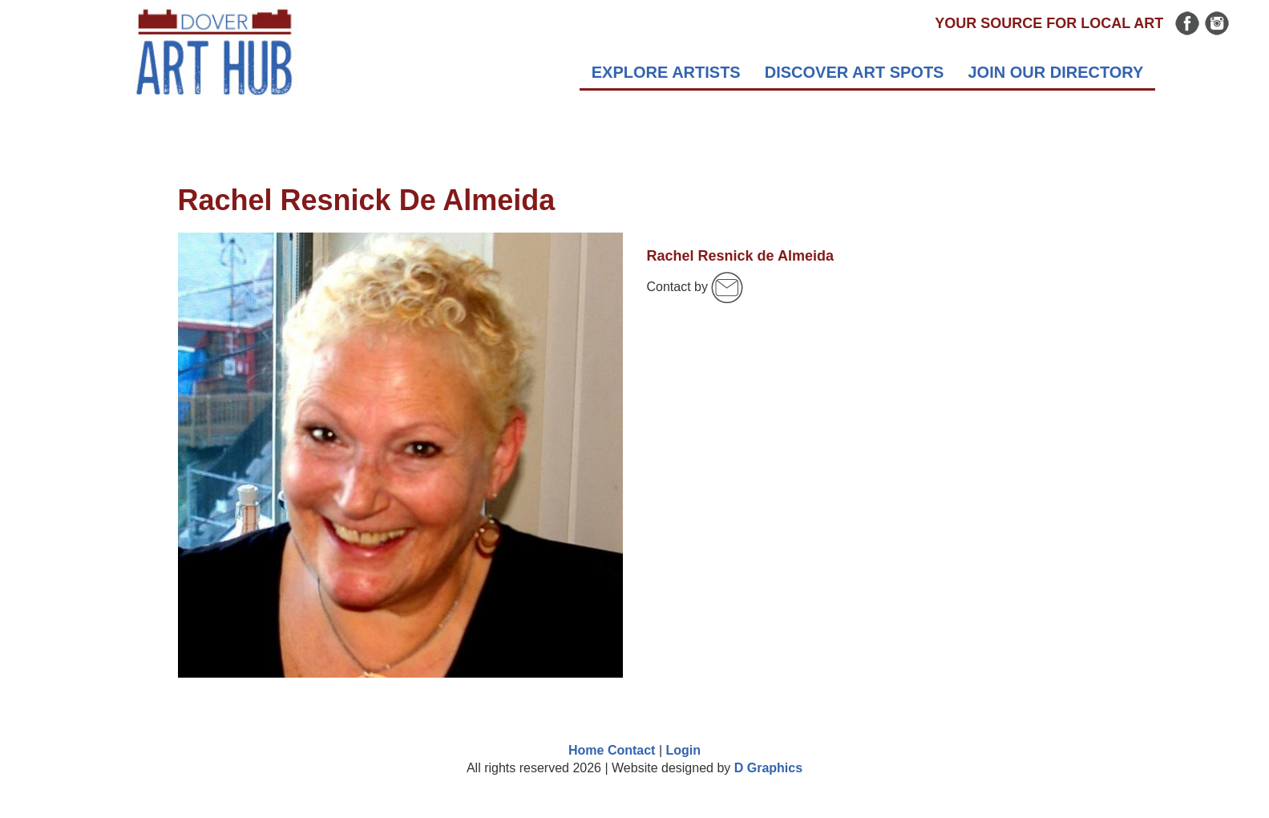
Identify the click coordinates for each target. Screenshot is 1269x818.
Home (586, 750)
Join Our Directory (1055, 72)
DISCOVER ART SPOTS (854, 72)
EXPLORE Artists (666, 72)
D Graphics (768, 768)
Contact (632, 750)
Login (683, 750)
